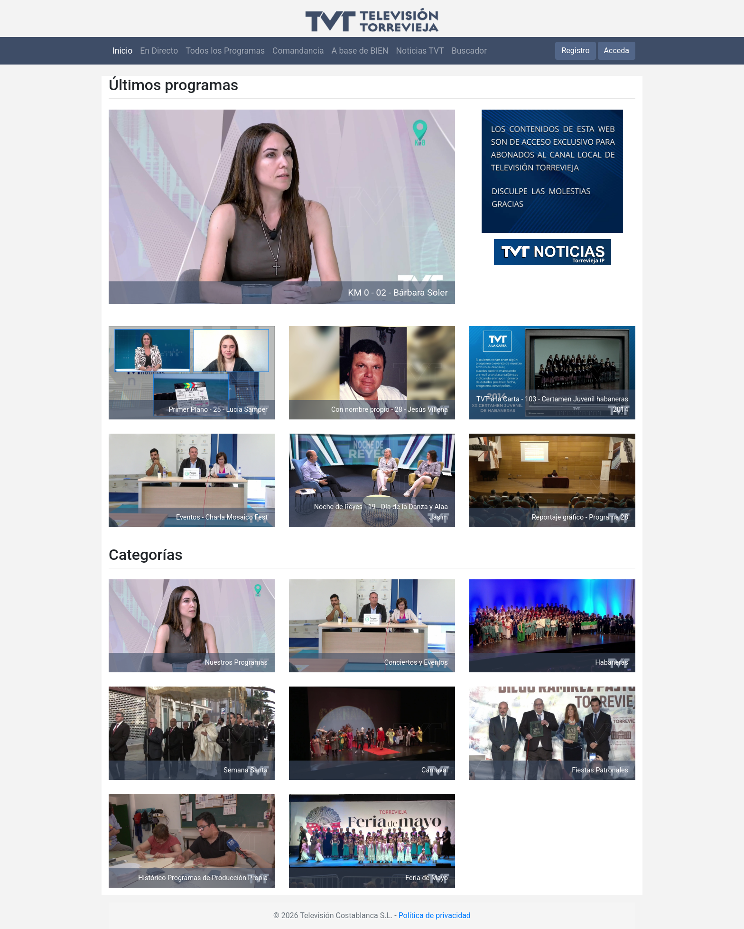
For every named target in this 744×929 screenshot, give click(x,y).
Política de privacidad (435, 915)
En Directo (159, 51)
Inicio (122, 51)
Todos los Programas (225, 51)
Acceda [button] (616, 50)
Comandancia (298, 51)
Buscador (469, 51)
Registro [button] (575, 50)
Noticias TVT (420, 51)
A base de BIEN (360, 51)
